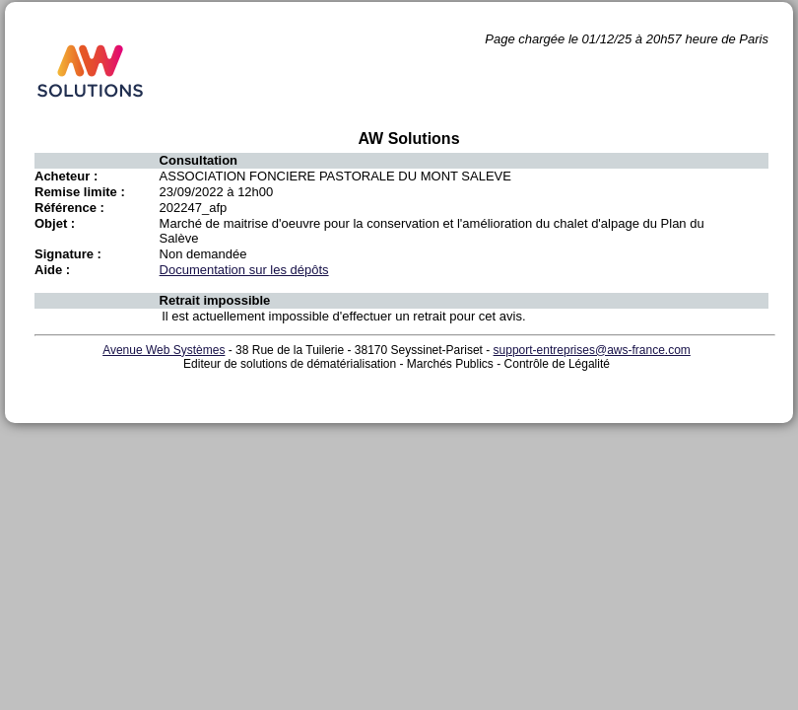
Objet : (54, 223)
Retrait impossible (215, 300)
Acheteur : (66, 176)
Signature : (67, 254)
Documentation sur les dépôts (244, 269)
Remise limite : (79, 191)
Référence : (69, 207)
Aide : (52, 269)
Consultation (198, 160)
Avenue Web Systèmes (163, 350)
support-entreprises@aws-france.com (592, 350)
